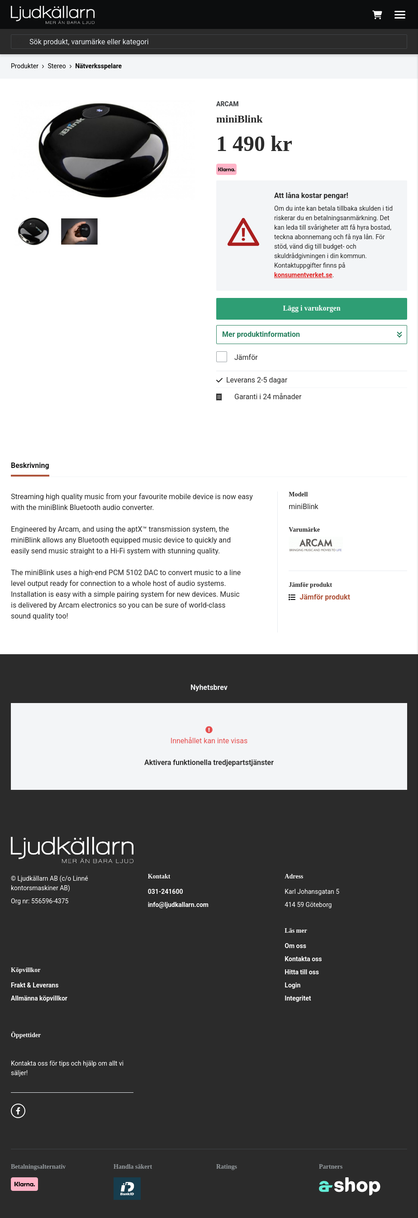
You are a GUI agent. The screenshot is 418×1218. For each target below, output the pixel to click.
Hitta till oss (302, 972)
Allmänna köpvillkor (39, 998)
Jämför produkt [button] (319, 597)
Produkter (24, 66)
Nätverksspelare (98, 66)
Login (292, 985)
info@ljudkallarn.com (178, 904)
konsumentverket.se (303, 275)
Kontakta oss (303, 959)
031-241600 (165, 891)
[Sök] (209, 41)
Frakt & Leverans (34, 985)
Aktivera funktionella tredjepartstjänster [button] (209, 762)
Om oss (295, 945)
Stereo (57, 66)
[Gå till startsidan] (53, 15)
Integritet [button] (298, 998)
